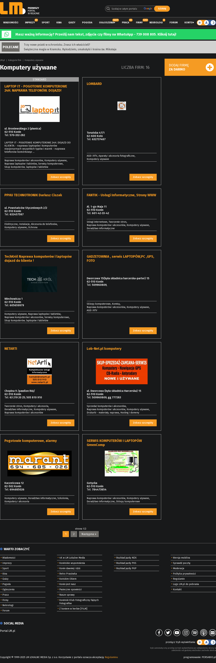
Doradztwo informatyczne (101, 228)
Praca (125, 22)
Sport (46, 22)
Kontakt (177, 589)
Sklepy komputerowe (99, 303)
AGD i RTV (92, 155)
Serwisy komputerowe (50, 163)
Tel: (6, 135)
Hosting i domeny (129, 412)
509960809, (99, 284)
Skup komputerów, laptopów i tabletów (26, 167)
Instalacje (24, 224)
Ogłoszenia (106, 22)
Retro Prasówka (68, 573)
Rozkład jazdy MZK (126, 557)
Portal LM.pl (7, 630)
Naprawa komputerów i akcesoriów (23, 160)
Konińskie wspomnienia (72, 563)
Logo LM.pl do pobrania (186, 584)
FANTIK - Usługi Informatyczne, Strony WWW (121, 195)
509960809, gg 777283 (106, 397)
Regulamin (179, 578)
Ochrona (32, 227)
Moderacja (178, 568)
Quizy (71, 22)
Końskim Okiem (67, 578)
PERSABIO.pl (209, 657)
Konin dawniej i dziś (69, 568)
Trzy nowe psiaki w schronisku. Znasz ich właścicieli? (57, 44)
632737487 (99, 139)
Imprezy (30, 22)
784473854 (99, 489)
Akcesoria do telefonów (44, 224)
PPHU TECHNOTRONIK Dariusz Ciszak (33, 195)
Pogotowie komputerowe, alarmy (30, 441)
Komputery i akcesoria (35, 406)
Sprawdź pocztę (181, 563)
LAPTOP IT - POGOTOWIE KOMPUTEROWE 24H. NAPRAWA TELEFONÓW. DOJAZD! (35, 88)
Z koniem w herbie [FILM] (73, 608)
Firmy (139, 22)
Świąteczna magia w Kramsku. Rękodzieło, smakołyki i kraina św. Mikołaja (70, 49)
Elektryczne (11, 224)
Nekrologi (156, 22)
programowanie (192, 657)
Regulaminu (111, 657)
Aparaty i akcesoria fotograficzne (117, 155)
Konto (188, 22)
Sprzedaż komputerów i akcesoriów (106, 406)
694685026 (17, 489)
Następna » (88, 534)
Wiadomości (10, 22)
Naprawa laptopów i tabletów (20, 163)
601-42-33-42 (100, 213)
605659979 (17, 305)
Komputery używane (34, 60)
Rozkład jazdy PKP (126, 568)
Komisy (116, 303)
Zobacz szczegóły (61, 177)
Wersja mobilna (181, 557)
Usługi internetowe (97, 221)
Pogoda (87, 22)
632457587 (17, 214)
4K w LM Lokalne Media (72, 557)
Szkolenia (62, 498)
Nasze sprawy (67, 594)
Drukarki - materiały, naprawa (103, 412)
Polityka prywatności (184, 573)
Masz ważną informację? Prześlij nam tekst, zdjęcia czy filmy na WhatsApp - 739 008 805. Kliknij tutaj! (95, 34)
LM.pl (2, 60)
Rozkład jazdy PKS (126, 563)
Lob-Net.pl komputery (104, 349)
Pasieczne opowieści (70, 589)
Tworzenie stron (117, 221)
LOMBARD (94, 84)
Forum (174, 22)
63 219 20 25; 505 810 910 (26, 397)
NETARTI (10, 349)
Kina (59, 22)
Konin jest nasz (67, 584)
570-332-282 (17, 135)
